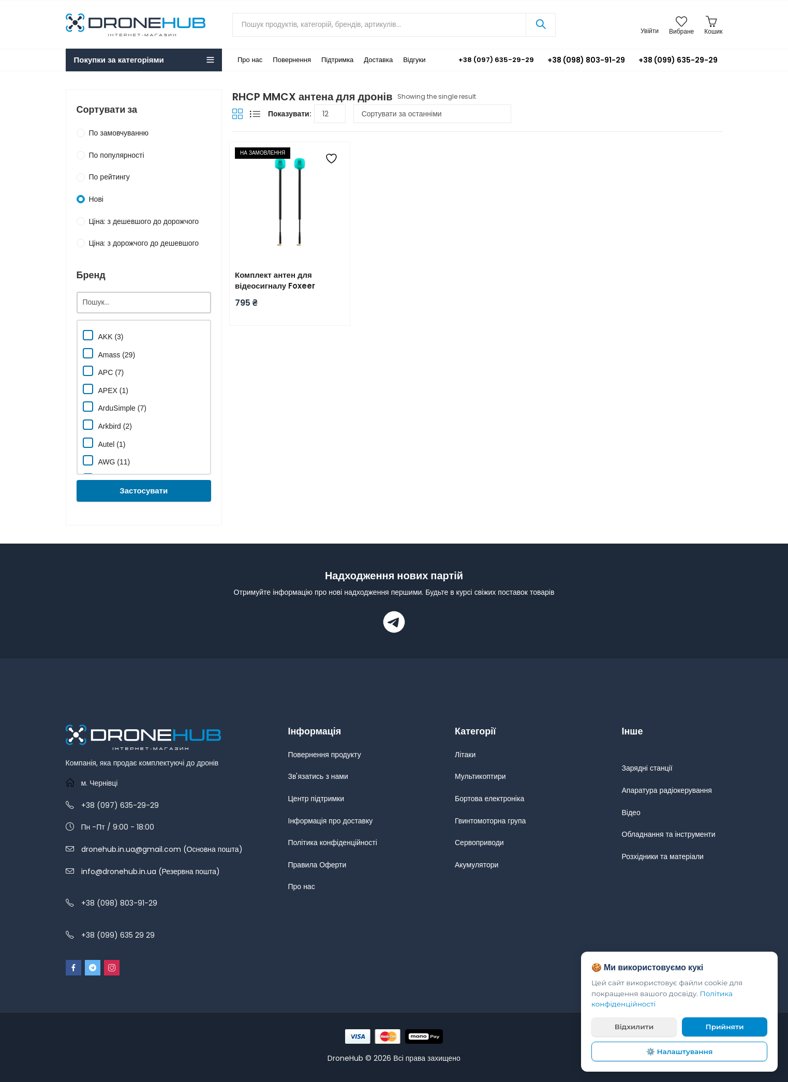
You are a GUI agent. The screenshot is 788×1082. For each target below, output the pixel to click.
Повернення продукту (324, 754)
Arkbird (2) (107, 424)
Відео (631, 812)
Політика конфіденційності (332, 842)
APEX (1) (105, 389)
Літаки (465, 754)
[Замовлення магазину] (432, 113)
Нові (96, 199)
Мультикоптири (480, 776)
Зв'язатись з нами (318, 776)
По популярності (116, 155)
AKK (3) (103, 335)
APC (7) (103, 371)
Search (541, 25)
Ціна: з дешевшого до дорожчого (144, 221)
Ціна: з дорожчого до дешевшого (144, 243)
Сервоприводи (479, 842)
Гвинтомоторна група (490, 821)
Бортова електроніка (489, 798)
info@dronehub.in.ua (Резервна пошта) (150, 871)
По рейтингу (109, 177)
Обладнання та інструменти (669, 834)
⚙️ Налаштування (679, 1051)
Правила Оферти (317, 865)
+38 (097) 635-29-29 (488, 60)
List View (255, 114)
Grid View (237, 114)
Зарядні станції (647, 768)
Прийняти (725, 1027)
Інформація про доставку (330, 821)
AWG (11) (106, 460)
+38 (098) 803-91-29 (586, 60)
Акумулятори (476, 865)
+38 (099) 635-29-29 (678, 60)
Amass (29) (109, 353)
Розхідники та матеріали (663, 856)
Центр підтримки (316, 798)
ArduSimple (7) (114, 406)
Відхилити (634, 1027)
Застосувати (144, 490)
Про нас (301, 886)
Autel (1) (104, 443)
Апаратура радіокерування (667, 790)
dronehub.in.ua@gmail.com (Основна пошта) (162, 849)
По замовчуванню (119, 133)
